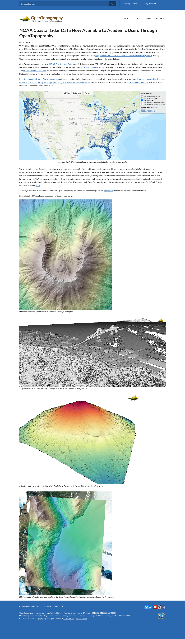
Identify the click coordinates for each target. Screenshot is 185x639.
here (117, 172)
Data (135, 18)
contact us (108, 190)
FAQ (34, 606)
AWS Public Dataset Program (92, 67)
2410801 (112, 613)
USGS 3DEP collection (138, 82)
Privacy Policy (81, 619)
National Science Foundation (61, 613)
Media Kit (41, 606)
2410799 (95, 613)
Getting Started (130, 3)
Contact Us (58, 606)
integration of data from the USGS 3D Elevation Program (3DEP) (123, 55)
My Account (150, 3)
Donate (50, 606)
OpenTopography (47, 17)
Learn (147, 18)
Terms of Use (68, 619)
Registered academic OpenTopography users (39, 79)
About (159, 18)
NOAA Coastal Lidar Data (60, 64)
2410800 (103, 613)
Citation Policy (25, 606)
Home (125, 18)
